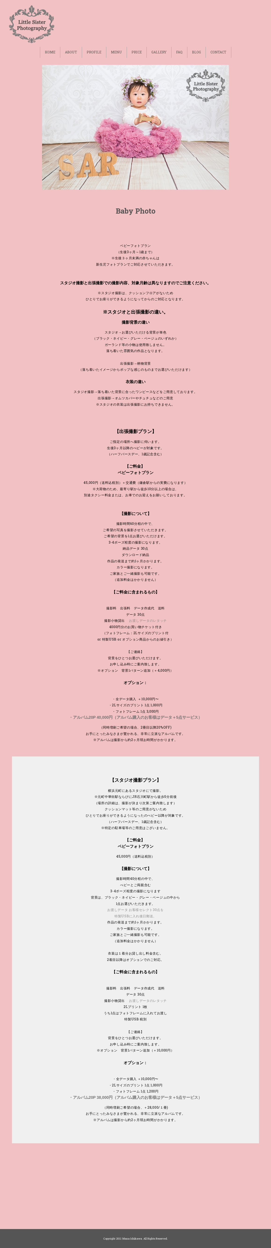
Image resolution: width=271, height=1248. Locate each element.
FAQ (179, 52)
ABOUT (71, 52)
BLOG (196, 52)
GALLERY (159, 52)
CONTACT (218, 52)
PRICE (137, 52)
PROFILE (94, 52)
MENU (116, 52)
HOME (50, 52)
